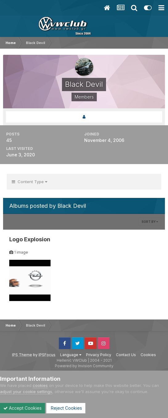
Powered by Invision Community (84, 366)
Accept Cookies (22, 408)
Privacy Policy (98, 354)
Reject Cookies (66, 408)
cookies (40, 385)
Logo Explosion (29, 239)
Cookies (148, 354)
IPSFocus (47, 354)
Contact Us (126, 354)
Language (70, 354)
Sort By (149, 221)
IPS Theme (22, 354)
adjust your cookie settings (26, 391)
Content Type (29, 181)
